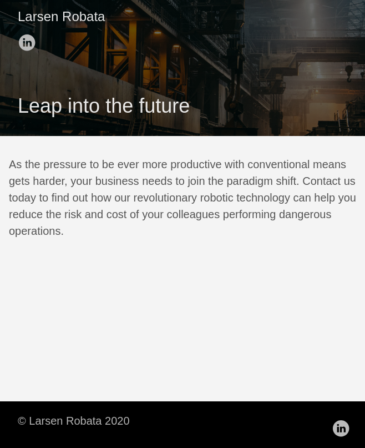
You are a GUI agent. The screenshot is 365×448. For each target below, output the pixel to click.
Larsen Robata (61, 16)
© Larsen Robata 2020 (74, 421)
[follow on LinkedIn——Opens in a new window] (29, 38)
